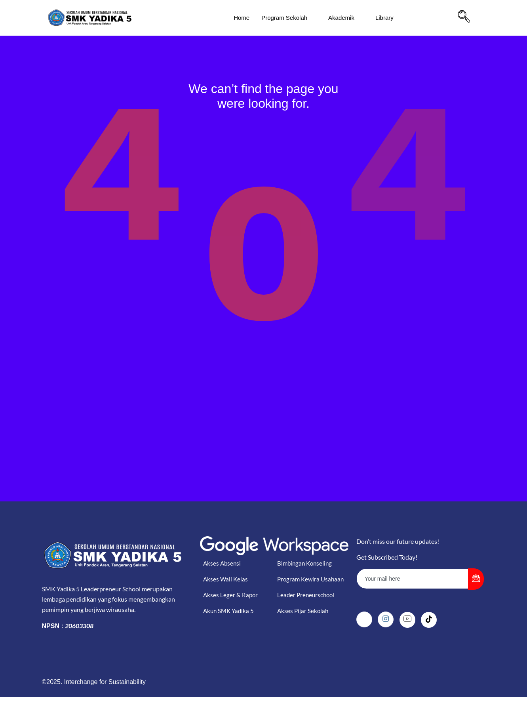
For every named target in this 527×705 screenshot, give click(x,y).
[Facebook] (364, 619)
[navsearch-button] (464, 18)
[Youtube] (407, 620)
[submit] (476, 579)
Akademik (344, 17)
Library (387, 17)
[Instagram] (386, 619)
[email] (412, 578)
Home (241, 17)
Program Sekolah (287, 17)
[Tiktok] (429, 620)
